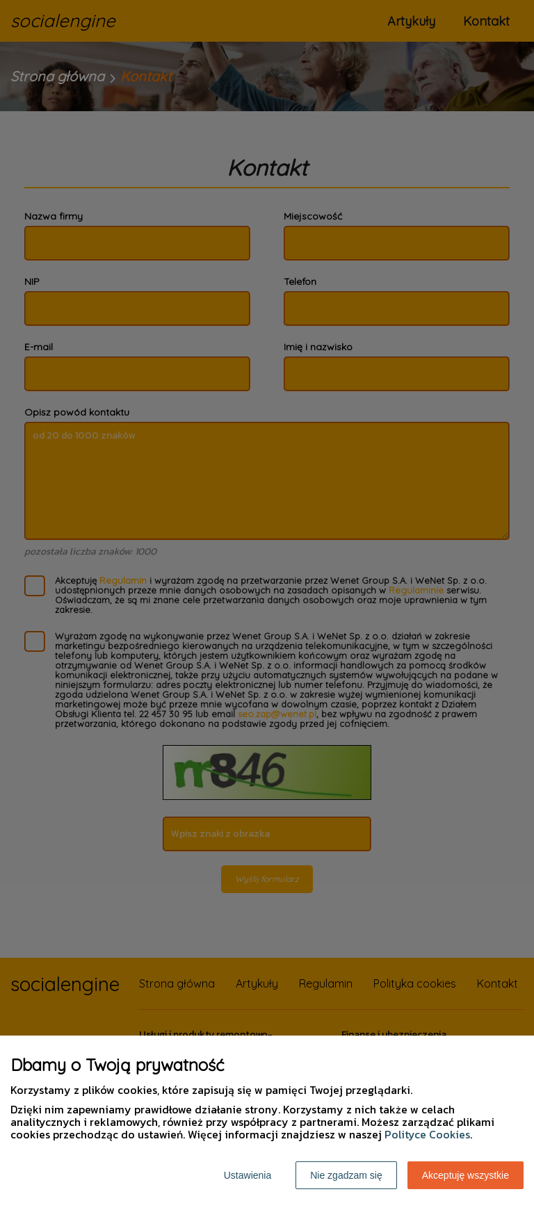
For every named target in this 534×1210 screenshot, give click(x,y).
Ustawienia (247, 1175)
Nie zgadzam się (346, 1175)
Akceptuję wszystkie (465, 1175)
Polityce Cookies (427, 1134)
